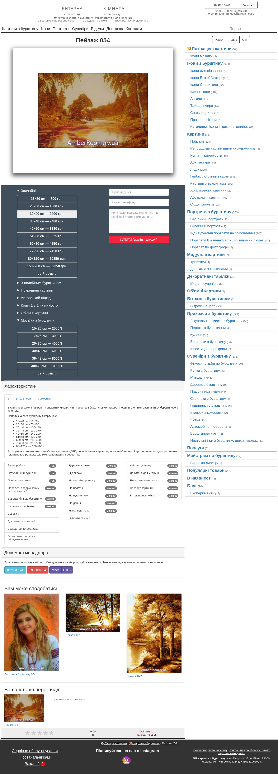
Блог (192, 485)
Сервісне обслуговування (35, 751)
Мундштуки (199, 377)
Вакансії (35, 763)
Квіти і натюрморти (206, 155)
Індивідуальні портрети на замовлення (222, 233)
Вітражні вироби (203, 306)
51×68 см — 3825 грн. (47, 236)
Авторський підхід (36, 298)
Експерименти (202, 493)
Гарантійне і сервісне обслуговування (21, 538)
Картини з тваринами (208, 183)
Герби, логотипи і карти (209, 176)
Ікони (45, 29)
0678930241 (15, 570)
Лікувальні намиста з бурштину (216, 321)
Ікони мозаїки (201, 56)
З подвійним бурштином (41, 283)
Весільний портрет (205, 219)
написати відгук (146, 734)
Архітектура (200, 162)
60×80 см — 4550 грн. (47, 243)
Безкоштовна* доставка (24, 528)
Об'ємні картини (34, 313)
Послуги (195, 447)
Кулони (196, 335)
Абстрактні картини (206, 197)
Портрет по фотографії (209, 247)
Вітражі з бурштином (208, 298)
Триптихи (198, 262)
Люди (194, 169)
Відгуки (97, 29)
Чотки (195, 419)
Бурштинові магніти (206, 433)
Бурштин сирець (204, 463)
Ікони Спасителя (204, 84)
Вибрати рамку (79, 518)
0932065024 (38, 570)
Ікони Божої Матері (206, 78)
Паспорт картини (154, 488)
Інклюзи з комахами (206, 412)
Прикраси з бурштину (209, 313)
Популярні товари (206, 470)
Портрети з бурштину (209, 211)
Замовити (44, 398)
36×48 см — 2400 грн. (47, 221)
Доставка (115, 29)
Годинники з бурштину (208, 405)
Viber (247, 5)
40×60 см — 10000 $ (47, 366)
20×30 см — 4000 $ (47, 343)
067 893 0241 (222, 5)
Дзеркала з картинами (209, 269)
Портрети (61, 29)
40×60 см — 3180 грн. (47, 228)
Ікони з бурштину (205, 63)
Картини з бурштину (20, 29)
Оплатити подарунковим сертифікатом (32, 489)
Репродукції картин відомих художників (223, 148)
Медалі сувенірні (204, 284)
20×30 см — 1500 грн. (47, 206)
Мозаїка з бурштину (37, 320)
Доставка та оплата (21, 521)
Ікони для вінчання (206, 71)
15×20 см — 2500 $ (47, 328)
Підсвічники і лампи (206, 391)
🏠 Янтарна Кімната (114, 743)
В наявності (23, 398)
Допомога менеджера (26, 552)
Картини (195, 134)
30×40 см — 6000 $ (47, 351)
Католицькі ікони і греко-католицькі (219, 126)
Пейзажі (197, 141)
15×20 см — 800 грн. (47, 198)
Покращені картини (37, 290)
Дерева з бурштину (206, 384)
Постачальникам (35, 757)
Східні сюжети (202, 204)
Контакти (134, 29)
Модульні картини (206, 254)
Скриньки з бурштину (208, 398)
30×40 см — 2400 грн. (47, 214)
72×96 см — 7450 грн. (47, 251)
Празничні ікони (203, 120)
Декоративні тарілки (208, 276)
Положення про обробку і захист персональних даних (244, 752)
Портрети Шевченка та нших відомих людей (227, 240)
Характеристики (20, 386)
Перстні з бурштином (208, 328)
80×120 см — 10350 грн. (47, 258)
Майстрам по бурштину (211, 455)
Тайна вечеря (201, 106)
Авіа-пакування (154, 466)
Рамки (219, 39)
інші (67, 570)
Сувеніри (80, 29)
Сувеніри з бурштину (209, 356)
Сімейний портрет (205, 226)
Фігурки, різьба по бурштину (213, 363)
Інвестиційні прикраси (208, 349)
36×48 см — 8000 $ (47, 358)
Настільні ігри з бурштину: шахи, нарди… (224, 440)
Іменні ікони (200, 92)
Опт (244, 39)
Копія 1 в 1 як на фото (39, 305)
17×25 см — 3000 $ (47, 336)
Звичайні (28, 191)
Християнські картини (208, 190)
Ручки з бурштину (205, 370)
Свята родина (201, 112)
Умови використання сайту (210, 750)
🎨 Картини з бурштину (144, 743)
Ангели (196, 98)
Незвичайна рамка (93, 481)
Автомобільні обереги (208, 426)
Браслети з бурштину (208, 342)
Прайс (232, 39)
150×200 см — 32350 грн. (47, 266)
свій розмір (47, 273)
